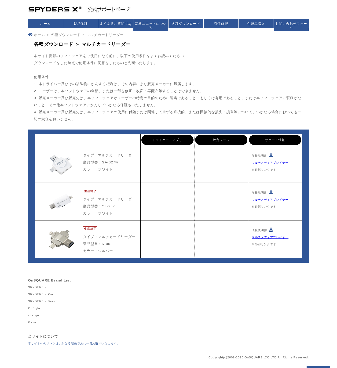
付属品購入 (256, 23)
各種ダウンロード (186, 23)
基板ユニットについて (151, 25)
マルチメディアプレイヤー (270, 162)
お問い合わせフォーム (291, 25)
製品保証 (80, 23)
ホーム (45, 23)
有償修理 (221, 23)
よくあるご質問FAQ (116, 23)
